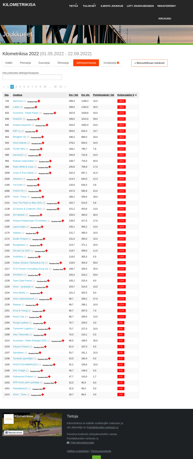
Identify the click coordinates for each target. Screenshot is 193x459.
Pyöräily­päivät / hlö (103, 79)
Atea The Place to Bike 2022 (27, 187)
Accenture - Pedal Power (25, 97)
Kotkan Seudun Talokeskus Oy (28, 247)
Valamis (17, 217)
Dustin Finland (20, 223)
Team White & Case (23, 151)
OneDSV (17, 103)
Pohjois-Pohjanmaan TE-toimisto (29, 205)
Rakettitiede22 (20, 373)
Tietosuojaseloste (101, 435)
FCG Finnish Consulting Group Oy (30, 253)
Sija (7, 79)
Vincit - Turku (19, 379)
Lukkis (16, 91)
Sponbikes (18, 337)
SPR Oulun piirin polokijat (26, 367)
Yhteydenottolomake (82, 426)
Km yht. (85, 79)
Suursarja (44, 47)
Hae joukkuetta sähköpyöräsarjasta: (20, 57)
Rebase (17, 289)
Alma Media (19, 277)
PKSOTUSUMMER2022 (25, 349)
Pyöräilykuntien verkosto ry (102, 411)
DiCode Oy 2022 (21, 235)
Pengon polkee (20, 307)
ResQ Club (18, 301)
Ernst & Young (20, 295)
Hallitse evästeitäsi (78, 435)
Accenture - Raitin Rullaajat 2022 (30, 325)
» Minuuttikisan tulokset (149, 47)
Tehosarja (63, 47)
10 (45, 71)
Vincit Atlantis (20, 127)
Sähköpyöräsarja (86, 47)
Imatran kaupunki (22, 109)
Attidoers (17, 163)
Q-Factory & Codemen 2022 (27, 193)
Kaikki (8, 47)
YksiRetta (18, 241)
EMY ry (16, 115)
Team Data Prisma (22, 265)
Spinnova (17, 85)
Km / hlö (73, 79)
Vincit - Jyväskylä (22, 271)
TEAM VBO (19, 133)
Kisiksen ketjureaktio (23, 145)
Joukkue (17, 79)
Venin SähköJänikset (23, 283)
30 (55, 71)
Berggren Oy (19, 121)
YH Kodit (17, 169)
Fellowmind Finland (23, 361)
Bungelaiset (19, 229)
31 (60, 71)
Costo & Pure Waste (23, 157)
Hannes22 (18, 139)
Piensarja (25, 47)
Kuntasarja (111, 47)
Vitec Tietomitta (21, 319)
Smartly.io (18, 259)
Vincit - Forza (19, 181)
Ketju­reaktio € (125, 79)
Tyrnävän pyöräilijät (23, 343)
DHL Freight (19, 355)
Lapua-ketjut (19, 211)
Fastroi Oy (18, 175)
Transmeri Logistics (23, 313)
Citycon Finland (21, 331)
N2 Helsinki (19, 199)
